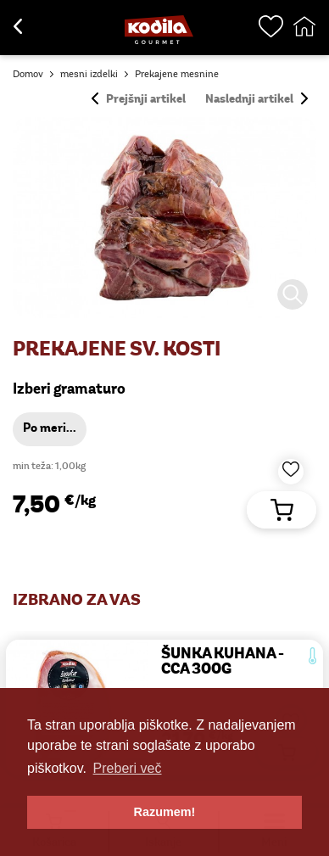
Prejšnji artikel (139, 99)
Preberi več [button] (127, 768)
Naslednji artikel (256, 99)
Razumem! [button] (165, 812)
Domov (28, 75)
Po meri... (49, 428)
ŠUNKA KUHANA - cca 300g (222, 662)
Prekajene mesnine (177, 75)
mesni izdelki (89, 75)
